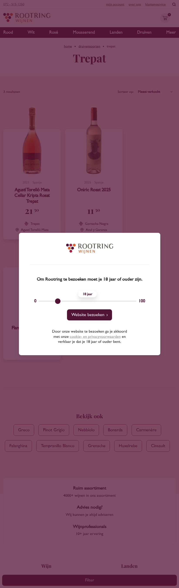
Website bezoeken (87, 315)
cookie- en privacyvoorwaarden (95, 337)
